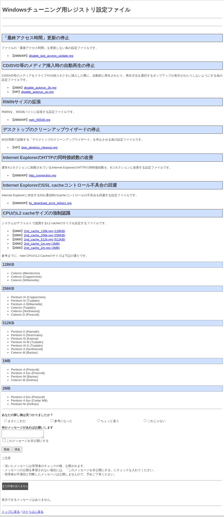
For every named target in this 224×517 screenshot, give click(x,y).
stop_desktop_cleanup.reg (39, 147)
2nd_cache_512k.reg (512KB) (44, 239)
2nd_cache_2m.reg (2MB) (42, 248)
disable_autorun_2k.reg (40, 87)
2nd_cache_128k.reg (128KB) (44, 231)
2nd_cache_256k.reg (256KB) (44, 235)
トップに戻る (11, 513)
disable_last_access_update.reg (51, 55)
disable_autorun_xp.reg (37, 92)
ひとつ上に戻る (33, 513)
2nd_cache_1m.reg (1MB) (42, 243)
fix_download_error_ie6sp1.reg (50, 203)
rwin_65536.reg (39, 120)
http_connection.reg (42, 175)
